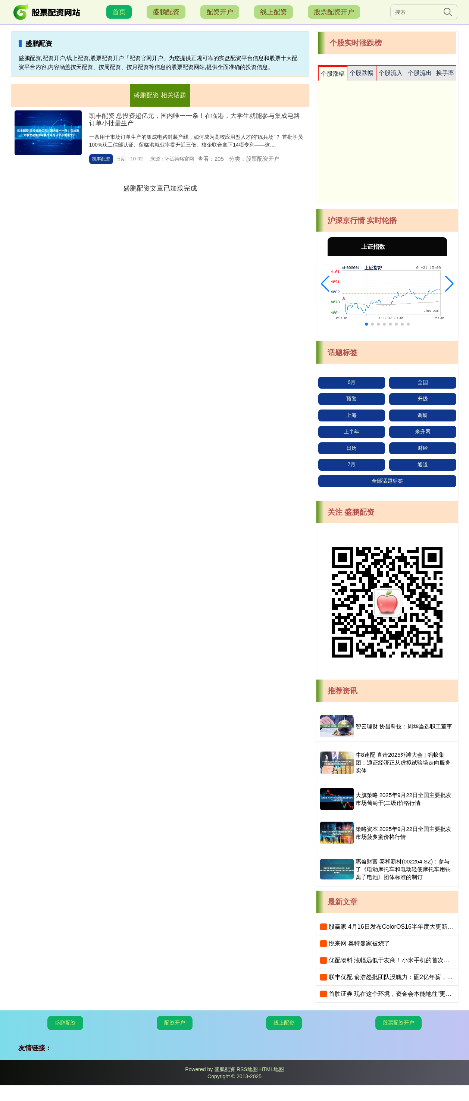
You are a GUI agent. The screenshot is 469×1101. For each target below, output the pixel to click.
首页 (119, 12)
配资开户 (219, 12)
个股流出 (420, 73)
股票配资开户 (334, 12)
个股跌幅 (361, 73)
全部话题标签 (387, 481)
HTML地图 (271, 1069)
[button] (325, 284)
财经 (423, 448)
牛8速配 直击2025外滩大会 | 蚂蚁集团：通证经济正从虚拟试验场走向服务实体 (403, 763)
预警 (351, 399)
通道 (423, 464)
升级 (423, 399)
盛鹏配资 (166, 12)
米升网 (423, 432)
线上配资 (273, 12)
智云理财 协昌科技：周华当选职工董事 (404, 726)
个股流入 (391, 73)
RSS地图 (247, 1069)
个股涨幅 (333, 73)
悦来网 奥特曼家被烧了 (359, 943)
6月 (352, 382)
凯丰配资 (101, 158)
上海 (351, 415)
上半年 (351, 432)
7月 (352, 464)
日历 (351, 448)
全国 (423, 382)
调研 (423, 415)
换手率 (445, 73)
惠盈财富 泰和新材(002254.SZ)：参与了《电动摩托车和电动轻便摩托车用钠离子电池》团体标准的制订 (403, 869)
